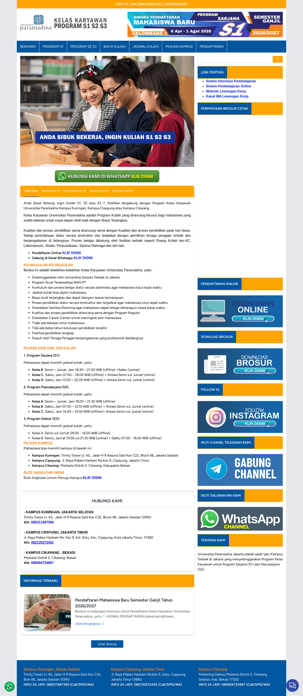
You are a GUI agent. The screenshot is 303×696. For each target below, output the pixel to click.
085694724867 (42, 563)
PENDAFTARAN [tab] (122, 191)
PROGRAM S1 (53, 47)
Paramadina (223, 518)
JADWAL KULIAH (146, 47)
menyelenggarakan (246, 523)
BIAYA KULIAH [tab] (99, 191)
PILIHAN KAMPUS (179, 47)
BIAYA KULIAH (115, 47)
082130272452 (42, 542)
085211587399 (42, 522)
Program (268, 523)
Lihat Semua (107, 644)
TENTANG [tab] (31, 191)
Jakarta (238, 518)
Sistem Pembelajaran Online (228, 86)
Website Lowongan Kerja (226, 91)
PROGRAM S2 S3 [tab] (74, 191)
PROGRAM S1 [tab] (51, 191)
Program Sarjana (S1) (238, 528)
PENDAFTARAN (211, 47)
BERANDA (28, 47)
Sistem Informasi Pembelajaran (231, 81)
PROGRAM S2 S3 (83, 47)
